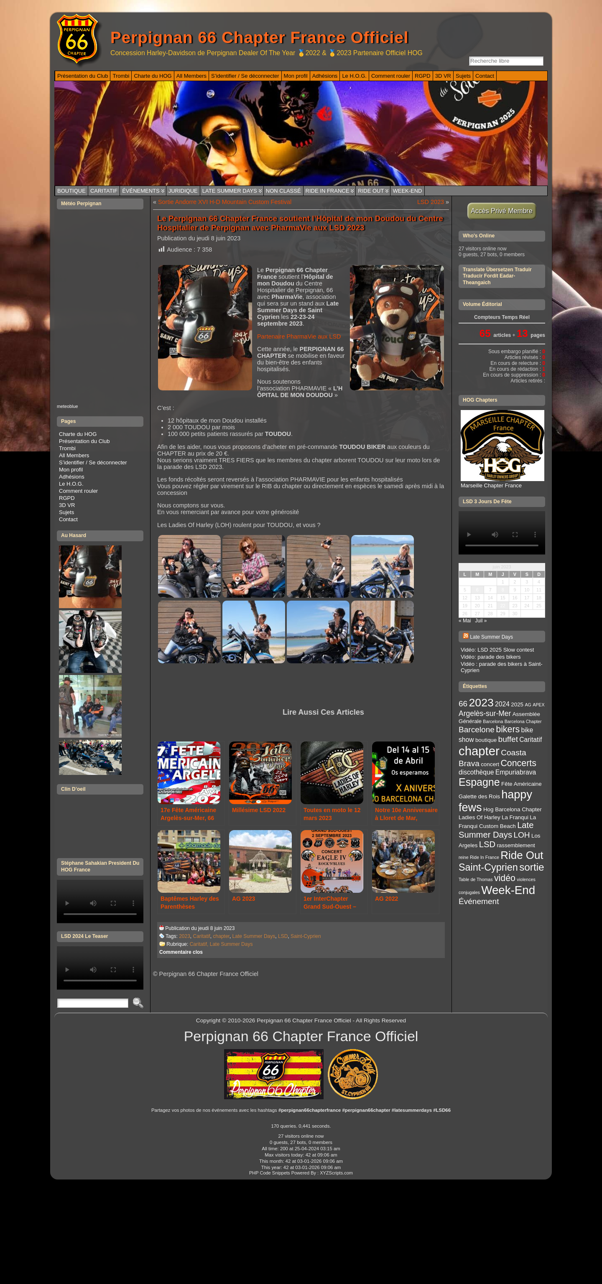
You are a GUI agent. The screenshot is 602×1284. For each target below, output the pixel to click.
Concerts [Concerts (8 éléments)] (518, 763)
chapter (221, 936)
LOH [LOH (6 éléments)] (521, 835)
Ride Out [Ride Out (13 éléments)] (521, 855)
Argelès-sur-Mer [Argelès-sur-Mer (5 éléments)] (485, 713)
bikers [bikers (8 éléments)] (508, 729)
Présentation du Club (84, 441)
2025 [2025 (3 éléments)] (517, 704)
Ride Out (371, 191)
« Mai (465, 621)
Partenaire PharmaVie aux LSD (299, 336)
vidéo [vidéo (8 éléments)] (504, 878)
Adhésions (71, 477)
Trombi (67, 448)
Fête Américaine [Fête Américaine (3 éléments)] (521, 784)
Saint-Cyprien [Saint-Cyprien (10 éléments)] (488, 867)
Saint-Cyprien (306, 936)
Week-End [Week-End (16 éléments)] (508, 890)
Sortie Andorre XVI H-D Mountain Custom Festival (224, 202)
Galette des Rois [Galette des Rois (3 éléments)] (479, 796)
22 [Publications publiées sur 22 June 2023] (502, 605)
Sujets (66, 512)
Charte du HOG (78, 434)
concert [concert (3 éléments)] (490, 764)
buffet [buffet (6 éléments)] (508, 739)
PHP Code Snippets (269, 1172)
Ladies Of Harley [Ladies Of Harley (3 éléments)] (479, 817)
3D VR (67, 505)
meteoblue (67, 406)
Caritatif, (200, 944)
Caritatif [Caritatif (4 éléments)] (530, 739)
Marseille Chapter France (502, 482)
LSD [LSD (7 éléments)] (487, 844)
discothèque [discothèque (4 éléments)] (476, 772)
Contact (68, 519)
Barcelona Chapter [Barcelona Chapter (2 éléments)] (523, 721)
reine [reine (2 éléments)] (464, 857)
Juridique (183, 191)
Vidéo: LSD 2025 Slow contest (497, 650)
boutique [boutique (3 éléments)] (486, 740)
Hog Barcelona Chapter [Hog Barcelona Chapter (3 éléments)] (512, 809)
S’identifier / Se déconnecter (93, 462)
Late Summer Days (229, 191)
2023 (184, 936)
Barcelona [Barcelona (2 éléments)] (493, 721)
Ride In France (327, 191)
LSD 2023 (430, 202)
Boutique (71, 191)
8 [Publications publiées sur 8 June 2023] (503, 589)
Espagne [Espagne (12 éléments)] (479, 782)
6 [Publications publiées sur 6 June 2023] (477, 589)
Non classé (283, 191)
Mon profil (71, 469)
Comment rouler (78, 491)
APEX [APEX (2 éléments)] (538, 704)
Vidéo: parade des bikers (491, 657)
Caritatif (103, 191)
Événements (141, 191)
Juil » (481, 621)
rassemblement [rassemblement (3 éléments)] (516, 845)
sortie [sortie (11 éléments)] (531, 867)
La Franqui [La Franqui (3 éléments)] (515, 817)
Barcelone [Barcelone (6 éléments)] (477, 729)
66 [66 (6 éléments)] (463, 703)
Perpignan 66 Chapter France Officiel (259, 37)
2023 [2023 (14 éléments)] (481, 702)
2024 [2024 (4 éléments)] (502, 704)
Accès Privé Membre (501, 210)
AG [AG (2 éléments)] (528, 704)
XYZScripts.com (336, 1172)
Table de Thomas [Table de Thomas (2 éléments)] (476, 879)
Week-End (407, 191)
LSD (283, 936)
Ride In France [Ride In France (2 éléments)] (484, 857)
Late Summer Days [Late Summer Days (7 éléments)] (496, 829)
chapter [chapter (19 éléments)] (479, 751)
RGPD (67, 498)
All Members (74, 455)
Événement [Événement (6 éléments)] (479, 901)
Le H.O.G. (71, 484)
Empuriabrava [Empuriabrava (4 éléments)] (515, 772)
